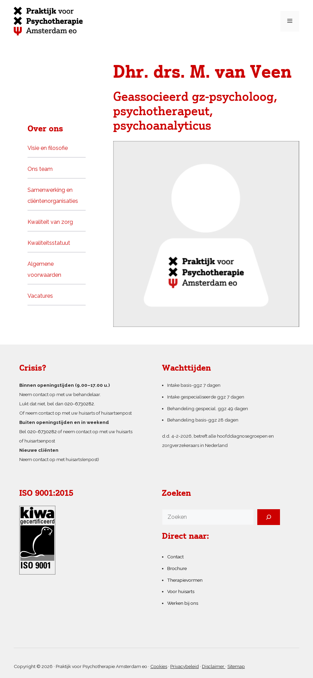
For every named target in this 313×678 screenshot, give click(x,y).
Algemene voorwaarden (44, 269)
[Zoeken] (268, 517)
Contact (175, 556)
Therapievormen (185, 580)
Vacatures (40, 296)
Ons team (40, 169)
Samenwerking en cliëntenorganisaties (53, 195)
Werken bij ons (182, 603)
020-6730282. (79, 403)
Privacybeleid (184, 666)
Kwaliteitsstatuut (49, 243)
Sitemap (236, 666)
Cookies (158, 666)
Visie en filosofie (48, 148)
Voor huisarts (180, 591)
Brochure (177, 568)
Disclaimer (213, 666)
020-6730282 (42, 431)
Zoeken (176, 494)
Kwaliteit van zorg (50, 222)
